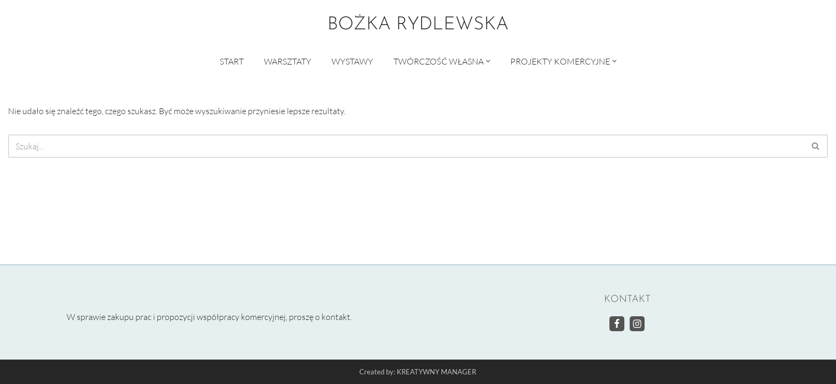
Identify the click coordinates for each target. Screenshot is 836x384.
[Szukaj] (406, 146)
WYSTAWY (352, 61)
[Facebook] (616, 323)
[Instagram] (637, 323)
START (232, 61)
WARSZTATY (287, 61)
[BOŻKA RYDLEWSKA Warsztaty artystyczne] (418, 25)
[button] (488, 61)
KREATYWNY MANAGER (436, 372)
